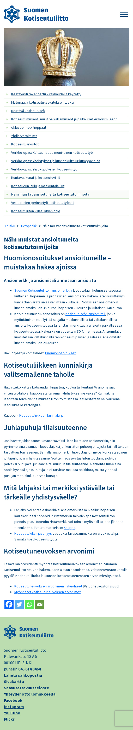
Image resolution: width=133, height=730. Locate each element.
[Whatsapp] (29, 604)
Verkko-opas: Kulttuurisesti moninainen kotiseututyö (52, 152)
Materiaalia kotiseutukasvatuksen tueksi (42, 102)
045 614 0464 (29, 669)
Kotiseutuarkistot (25, 144)
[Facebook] (9, 604)
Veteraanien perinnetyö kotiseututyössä (42, 202)
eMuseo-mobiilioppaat (28, 127)
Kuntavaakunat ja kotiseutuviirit (35, 177)
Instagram (14, 706)
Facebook (13, 700)
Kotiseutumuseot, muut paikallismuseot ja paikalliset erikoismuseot (64, 119)
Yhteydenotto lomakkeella (30, 694)
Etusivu (10, 226)
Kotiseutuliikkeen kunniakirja (41, 415)
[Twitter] (19, 604)
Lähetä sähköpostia (23, 675)
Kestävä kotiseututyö (28, 110)
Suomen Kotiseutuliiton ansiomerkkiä (43, 290)
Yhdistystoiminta (24, 135)
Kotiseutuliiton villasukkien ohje (35, 211)
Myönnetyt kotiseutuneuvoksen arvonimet (47, 592)
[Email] (39, 604)
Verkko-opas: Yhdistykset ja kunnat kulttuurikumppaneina (55, 160)
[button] (124, 14)
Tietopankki (29, 226)
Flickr (9, 719)
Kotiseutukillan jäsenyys (33, 533)
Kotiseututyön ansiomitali (85, 313)
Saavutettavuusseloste (26, 687)
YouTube (12, 712)
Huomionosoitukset (60, 353)
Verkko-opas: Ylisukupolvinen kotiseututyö (44, 169)
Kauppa (69, 527)
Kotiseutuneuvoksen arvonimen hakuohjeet (48, 586)
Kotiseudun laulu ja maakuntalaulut (37, 186)
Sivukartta (14, 681)
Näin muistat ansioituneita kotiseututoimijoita (50, 194)
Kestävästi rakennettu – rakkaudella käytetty (46, 94)
